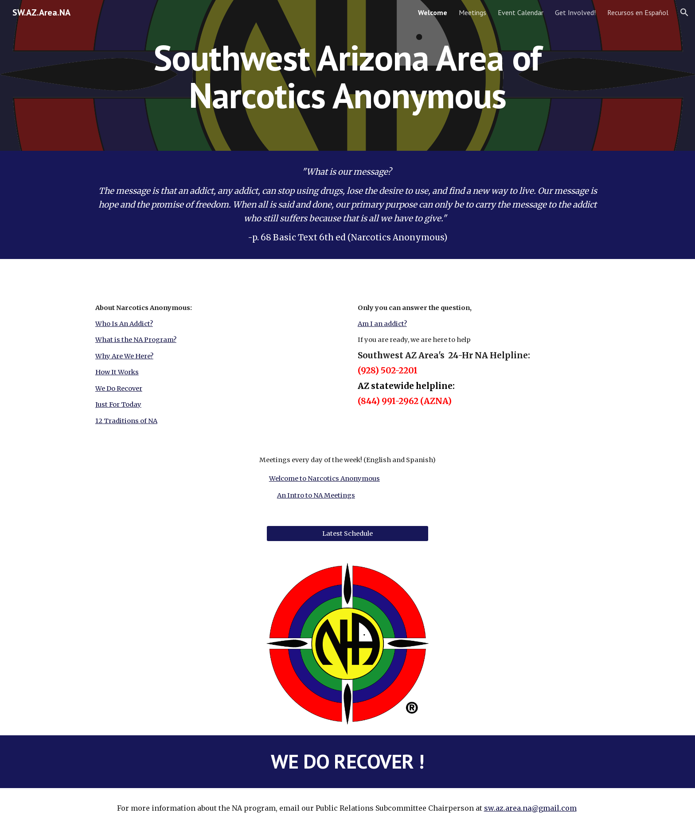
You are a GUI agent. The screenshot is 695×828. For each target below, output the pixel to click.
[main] (347, 75)
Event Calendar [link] (520, 12)
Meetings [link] (472, 12)
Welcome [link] (432, 12)
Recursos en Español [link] (637, 12)
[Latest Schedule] (347, 533)
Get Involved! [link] (575, 12)
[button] (684, 12)
